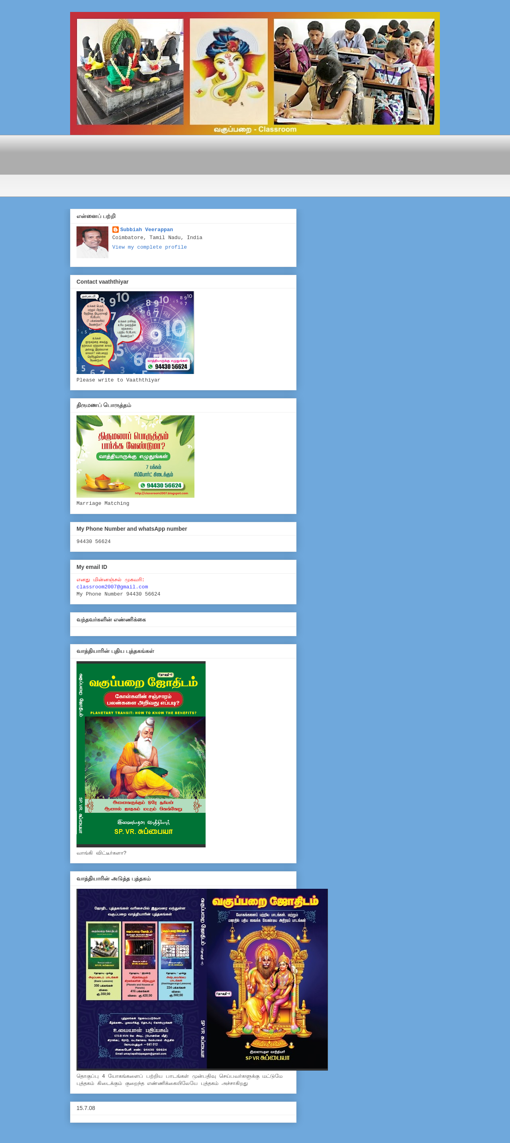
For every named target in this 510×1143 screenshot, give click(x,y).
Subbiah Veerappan (146, 230)
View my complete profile (149, 247)
